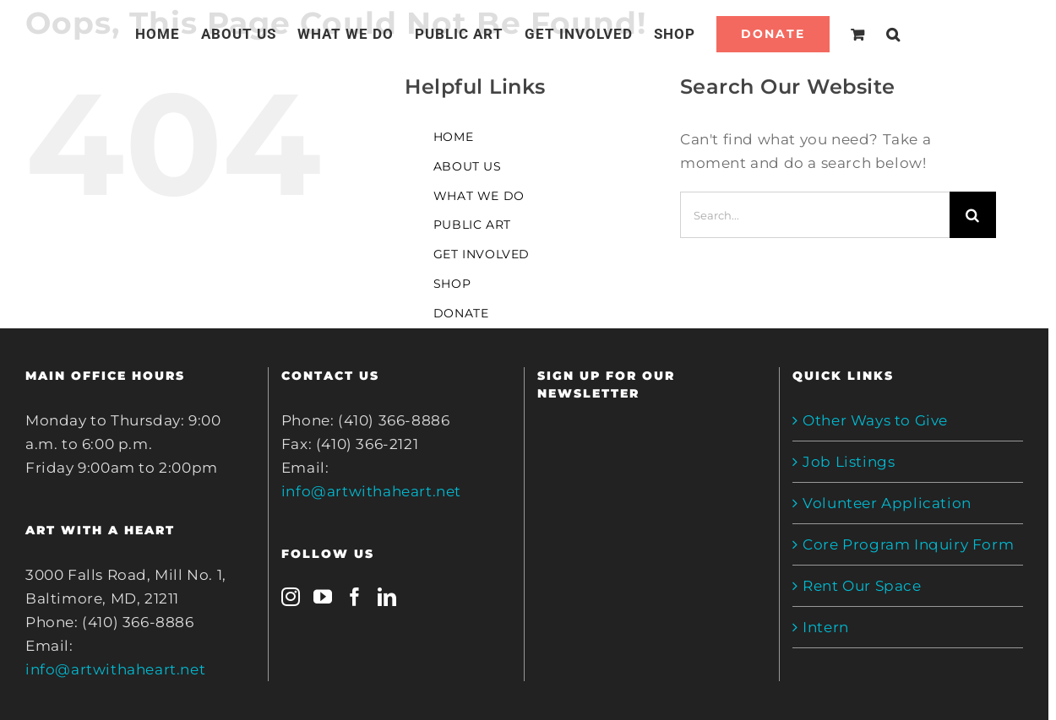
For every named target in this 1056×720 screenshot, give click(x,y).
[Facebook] (355, 596)
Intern (826, 627)
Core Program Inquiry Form (908, 544)
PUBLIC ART (472, 224)
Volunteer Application (887, 503)
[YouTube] (323, 596)
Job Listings (849, 461)
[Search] (893, 34)
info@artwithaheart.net (115, 669)
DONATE (461, 313)
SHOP (452, 283)
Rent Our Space (862, 585)
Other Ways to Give (875, 420)
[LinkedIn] (387, 596)
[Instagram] (291, 596)
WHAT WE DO (479, 195)
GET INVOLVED (481, 254)
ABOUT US (467, 166)
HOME (453, 136)
